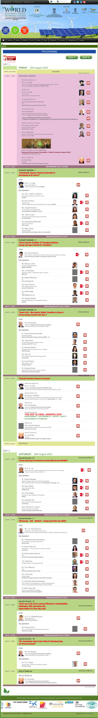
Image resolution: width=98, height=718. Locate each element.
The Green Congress (21, 698)
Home (54, 1)
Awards (17, 40)
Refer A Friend (63, 1)
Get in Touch (79, 698)
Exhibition (25, 40)
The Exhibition (35, 698)
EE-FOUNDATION (6, 2)
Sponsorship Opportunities (49, 698)
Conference (10, 40)
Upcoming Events (72, 40)
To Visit (40, 698)
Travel (32, 40)
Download (81, 40)
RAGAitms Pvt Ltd (28, 2)
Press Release (53, 40)
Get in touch (62, 40)
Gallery (45, 40)
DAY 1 (6, 64)
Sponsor (38, 40)
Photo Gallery (66, 698)
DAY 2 (6, 450)
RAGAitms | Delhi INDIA (87, 713)
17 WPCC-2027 (17, 2)
